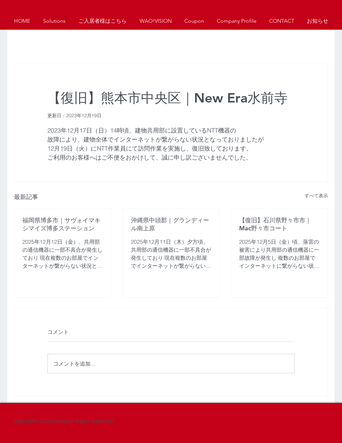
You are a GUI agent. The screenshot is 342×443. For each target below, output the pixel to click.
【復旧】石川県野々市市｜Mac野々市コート (275, 224)
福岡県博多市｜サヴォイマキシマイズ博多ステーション (61, 224)
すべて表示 (316, 196)
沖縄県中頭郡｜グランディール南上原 (170, 224)
